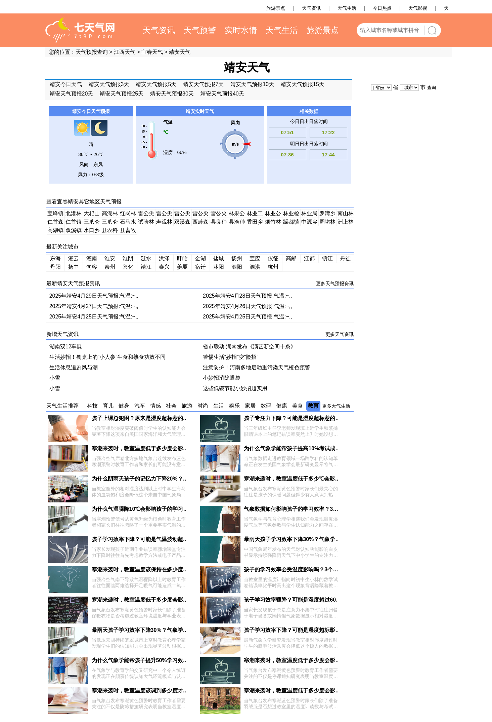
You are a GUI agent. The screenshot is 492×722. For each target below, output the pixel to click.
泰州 (109, 267)
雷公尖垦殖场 (164, 214)
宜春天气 (152, 52)
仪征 (273, 258)
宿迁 (200, 267)
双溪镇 (73, 230)
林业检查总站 (291, 214)
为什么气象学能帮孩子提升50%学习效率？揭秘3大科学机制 (163, 660)
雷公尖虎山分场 (146, 214)
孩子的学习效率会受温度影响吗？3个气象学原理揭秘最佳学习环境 (323, 569)
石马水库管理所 (128, 222)
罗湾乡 (327, 213)
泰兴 (164, 267)
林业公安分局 (273, 214)
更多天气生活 (336, 406)
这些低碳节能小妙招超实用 (235, 388)
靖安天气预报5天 (156, 84)
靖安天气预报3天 (109, 84)
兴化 (128, 267)
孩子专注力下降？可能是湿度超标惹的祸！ (295, 418)
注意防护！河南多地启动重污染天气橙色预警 (256, 367)
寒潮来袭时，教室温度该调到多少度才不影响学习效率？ (159, 690)
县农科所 (110, 231)
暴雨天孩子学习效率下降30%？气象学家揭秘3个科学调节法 (315, 539)
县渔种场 (237, 222)
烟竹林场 (273, 222)
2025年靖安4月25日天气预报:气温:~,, (93, 316)
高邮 (291, 258)
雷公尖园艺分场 (219, 214)
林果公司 (237, 214)
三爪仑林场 (92, 222)
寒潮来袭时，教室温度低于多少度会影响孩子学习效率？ (159, 448)
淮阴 (128, 258)
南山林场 (346, 214)
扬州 (236, 258)
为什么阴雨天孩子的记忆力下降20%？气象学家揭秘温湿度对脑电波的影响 (180, 479)
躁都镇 (291, 222)
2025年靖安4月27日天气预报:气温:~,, (93, 306)
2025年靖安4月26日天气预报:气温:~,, (247, 306)
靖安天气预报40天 (222, 94)
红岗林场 (128, 214)
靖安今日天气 (66, 84)
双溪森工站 (182, 222)
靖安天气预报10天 (252, 84)
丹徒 (345, 258)
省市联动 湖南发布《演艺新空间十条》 (249, 346)
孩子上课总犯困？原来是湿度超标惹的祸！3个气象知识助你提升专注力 (176, 418)
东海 (55, 258)
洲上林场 (346, 222)
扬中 (73, 267)
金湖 (200, 258)
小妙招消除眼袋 (221, 378)
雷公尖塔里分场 (182, 214)
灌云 (73, 258)
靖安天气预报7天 (203, 84)
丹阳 (55, 267)
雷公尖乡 (200, 214)
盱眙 (182, 258)
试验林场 (146, 222)
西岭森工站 (200, 222)
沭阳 (218, 267)
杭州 (273, 267)
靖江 (146, 267)
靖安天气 (179, 52)
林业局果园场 (309, 214)
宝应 (255, 258)
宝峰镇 (55, 213)
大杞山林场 (92, 214)
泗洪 (255, 267)
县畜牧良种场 (128, 231)
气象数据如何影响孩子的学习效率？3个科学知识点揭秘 (310, 509)
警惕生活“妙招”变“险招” (230, 357)
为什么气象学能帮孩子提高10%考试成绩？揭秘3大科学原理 (315, 448)
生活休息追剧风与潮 (73, 367)
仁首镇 (73, 222)
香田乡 (255, 222)
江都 (309, 258)
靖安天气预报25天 (121, 94)
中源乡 (309, 222)
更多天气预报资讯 (335, 283)
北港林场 (73, 214)
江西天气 (124, 52)
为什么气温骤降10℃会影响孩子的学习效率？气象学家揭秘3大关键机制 (177, 509)
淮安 (109, 258)
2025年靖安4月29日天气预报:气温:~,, (93, 296)
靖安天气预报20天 (71, 94)
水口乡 (92, 230)
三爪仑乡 (110, 222)
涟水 (146, 258)
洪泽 (164, 258)
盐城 (218, 258)
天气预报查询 (92, 52)
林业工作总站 (255, 214)
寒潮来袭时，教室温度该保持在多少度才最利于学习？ (156, 569)
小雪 (54, 378)
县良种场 (219, 222)
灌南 (91, 258)
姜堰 (182, 267)
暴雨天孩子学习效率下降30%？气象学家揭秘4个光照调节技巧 (166, 630)
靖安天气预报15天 (302, 84)
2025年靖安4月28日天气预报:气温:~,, (247, 296)
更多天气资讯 (339, 334)
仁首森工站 (55, 222)
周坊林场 (327, 222)
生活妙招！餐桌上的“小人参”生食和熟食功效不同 (107, 357)
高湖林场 (110, 214)
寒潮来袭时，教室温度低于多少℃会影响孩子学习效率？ (311, 479)
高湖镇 (55, 230)
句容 (91, 267)
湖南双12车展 (65, 346)
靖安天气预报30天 (172, 94)
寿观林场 (164, 222)
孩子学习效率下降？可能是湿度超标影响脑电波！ (303, 630)
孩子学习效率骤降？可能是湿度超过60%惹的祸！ (303, 600)
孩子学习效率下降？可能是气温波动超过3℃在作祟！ (155, 539)
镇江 (327, 258)
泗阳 (236, 267)
